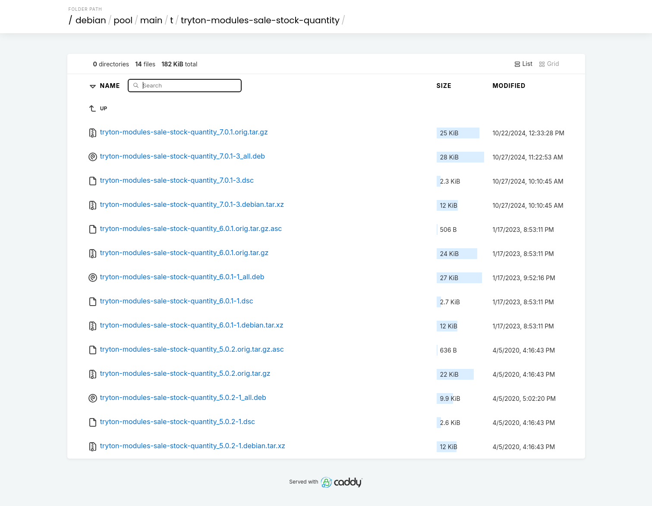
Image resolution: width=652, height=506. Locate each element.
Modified (509, 85)
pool (122, 20)
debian (91, 20)
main (151, 20)
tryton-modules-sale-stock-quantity (260, 20)
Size (444, 85)
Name (111, 85)
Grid (549, 64)
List (523, 64)
